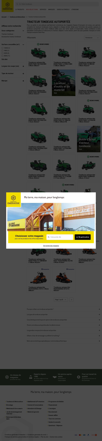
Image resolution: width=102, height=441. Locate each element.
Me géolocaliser (82, 240)
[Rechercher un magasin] (59, 240)
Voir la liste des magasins (51, 248)
